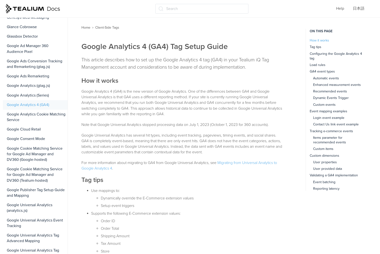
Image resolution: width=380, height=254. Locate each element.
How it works (319, 40)
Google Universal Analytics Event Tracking (35, 223)
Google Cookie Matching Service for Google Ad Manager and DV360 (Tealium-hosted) (35, 175)
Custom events (324, 105)
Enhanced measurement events (337, 85)
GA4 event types (322, 71)
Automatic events (326, 78)
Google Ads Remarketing (28, 76)
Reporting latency (326, 189)
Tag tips (315, 47)
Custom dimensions (324, 156)
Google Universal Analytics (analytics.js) (29, 208)
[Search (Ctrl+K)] (201, 9)
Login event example (328, 118)
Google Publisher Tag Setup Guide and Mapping (36, 193)
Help (340, 8)
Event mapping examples (328, 111)
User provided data (327, 169)
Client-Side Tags (107, 27)
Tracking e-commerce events (331, 131)
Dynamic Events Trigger (331, 98)
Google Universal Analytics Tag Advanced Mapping (33, 238)
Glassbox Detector (22, 36)
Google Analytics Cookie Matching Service (36, 117)
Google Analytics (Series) (28, 95)
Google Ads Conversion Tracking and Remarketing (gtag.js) (34, 64)
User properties (325, 162)
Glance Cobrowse (22, 27)
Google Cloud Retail (24, 129)
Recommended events (330, 91)
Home (85, 27)
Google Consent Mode (26, 138)
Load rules (317, 65)
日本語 (358, 8)
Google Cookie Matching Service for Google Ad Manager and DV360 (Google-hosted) (35, 154)
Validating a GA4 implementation (334, 175)
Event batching (324, 182)
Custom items (323, 149)
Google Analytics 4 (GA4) (28, 104)
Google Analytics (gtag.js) (28, 85)
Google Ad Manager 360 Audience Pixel (27, 48)
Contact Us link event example (336, 124)
